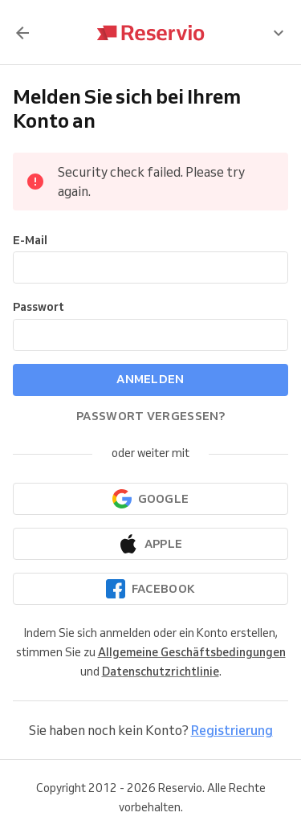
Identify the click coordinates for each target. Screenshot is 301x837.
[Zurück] (22, 33)
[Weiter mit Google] (150, 499)
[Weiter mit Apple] (150, 544)
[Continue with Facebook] (150, 589)
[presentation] (278, 33)
